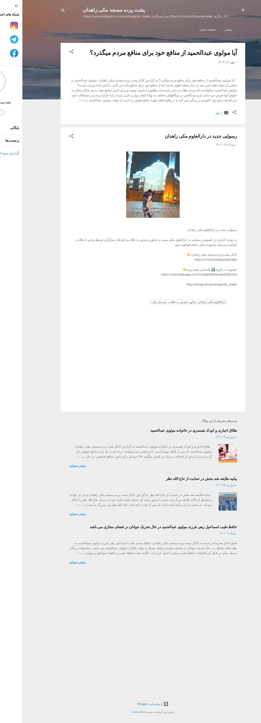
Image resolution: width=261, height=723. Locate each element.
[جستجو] (40, 11)
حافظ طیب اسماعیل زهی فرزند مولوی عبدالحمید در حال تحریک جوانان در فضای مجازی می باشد (141, 650)
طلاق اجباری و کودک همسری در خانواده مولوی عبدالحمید (171, 554)
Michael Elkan (117, 712)
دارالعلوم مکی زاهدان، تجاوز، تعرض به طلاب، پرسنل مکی (166, 425)
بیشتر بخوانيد (54, 589)
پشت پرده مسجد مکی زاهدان (91, 10)
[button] (48, 52)
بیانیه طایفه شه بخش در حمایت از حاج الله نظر (179, 602)
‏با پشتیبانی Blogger (130, 704)
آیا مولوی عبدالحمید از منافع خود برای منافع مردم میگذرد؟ (141, 52)
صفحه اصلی (201, 29)
